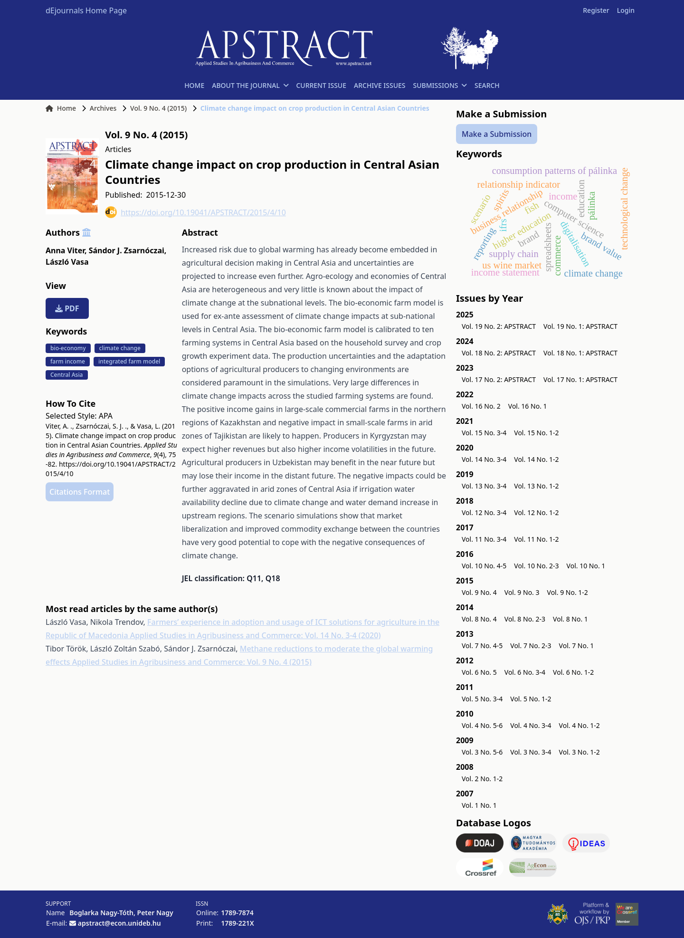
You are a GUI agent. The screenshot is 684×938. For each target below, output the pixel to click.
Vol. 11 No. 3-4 (484, 539)
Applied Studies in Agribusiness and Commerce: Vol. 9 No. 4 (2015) (192, 662)
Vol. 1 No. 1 (479, 805)
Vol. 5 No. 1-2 (530, 698)
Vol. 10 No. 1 (586, 565)
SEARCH (487, 85)
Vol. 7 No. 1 (576, 645)
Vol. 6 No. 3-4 (524, 672)
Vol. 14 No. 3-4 (484, 459)
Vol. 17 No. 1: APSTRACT (580, 379)
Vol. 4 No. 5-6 (482, 725)
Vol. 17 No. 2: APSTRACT (499, 379)
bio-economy (68, 348)
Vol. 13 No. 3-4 (484, 485)
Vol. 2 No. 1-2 (482, 778)
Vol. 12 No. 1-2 (536, 512)
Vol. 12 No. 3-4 (484, 512)
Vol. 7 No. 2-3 (530, 645)
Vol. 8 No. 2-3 (524, 618)
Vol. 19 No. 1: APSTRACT (580, 326)
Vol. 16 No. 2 (481, 406)
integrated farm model (129, 361)
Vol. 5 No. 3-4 (482, 698)
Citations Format (79, 492)
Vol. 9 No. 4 (479, 592)
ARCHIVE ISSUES (380, 85)
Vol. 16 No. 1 (527, 406)
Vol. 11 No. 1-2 (536, 539)
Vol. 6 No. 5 (479, 672)
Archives (103, 108)
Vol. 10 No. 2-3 (536, 565)
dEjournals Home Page (86, 10)
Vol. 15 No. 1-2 (536, 432)
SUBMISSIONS (440, 85)
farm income (67, 361)
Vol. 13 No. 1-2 (536, 485)
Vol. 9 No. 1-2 (567, 592)
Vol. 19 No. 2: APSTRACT (499, 326)
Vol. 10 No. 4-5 (484, 565)
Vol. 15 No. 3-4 (484, 432)
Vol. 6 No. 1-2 (573, 672)
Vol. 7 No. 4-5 (482, 645)
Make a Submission (497, 134)
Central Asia (66, 375)
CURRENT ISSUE (321, 85)
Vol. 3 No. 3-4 (530, 751)
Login (626, 10)
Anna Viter (66, 250)
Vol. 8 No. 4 (479, 618)
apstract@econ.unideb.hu (119, 923)
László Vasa (67, 262)
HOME (194, 85)
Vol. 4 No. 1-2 (579, 725)
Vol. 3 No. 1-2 (579, 751)
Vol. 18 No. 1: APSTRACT (580, 352)
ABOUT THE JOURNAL (250, 85)
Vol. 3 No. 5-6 (482, 751)
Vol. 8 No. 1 (570, 618)
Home (61, 108)
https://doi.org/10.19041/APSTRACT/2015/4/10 (195, 212)
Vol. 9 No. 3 (522, 592)
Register (596, 10)
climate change (120, 348)
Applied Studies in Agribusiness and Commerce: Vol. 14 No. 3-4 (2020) (255, 635)
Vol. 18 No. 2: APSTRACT (499, 352)
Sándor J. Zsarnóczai (128, 250)
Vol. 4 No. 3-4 (530, 725)
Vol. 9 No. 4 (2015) (158, 108)
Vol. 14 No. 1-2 (536, 459)
